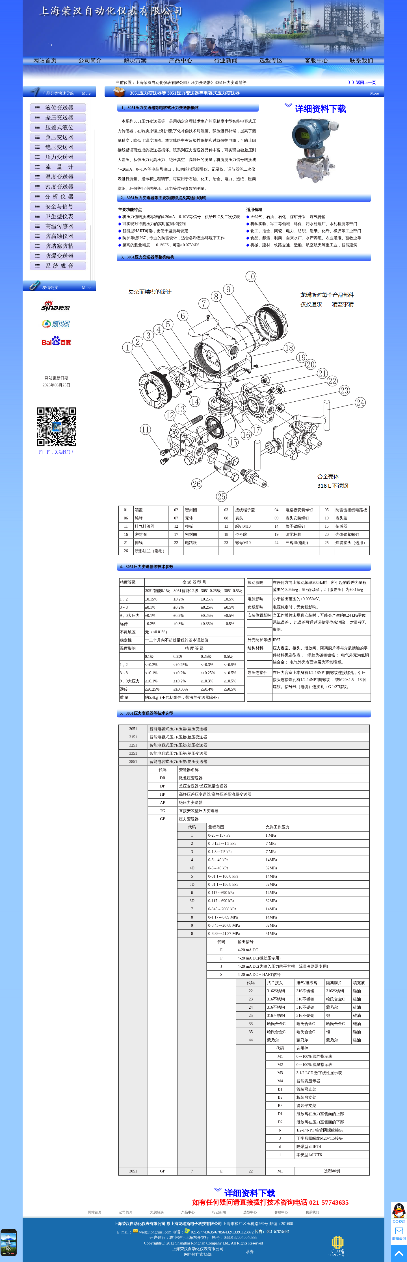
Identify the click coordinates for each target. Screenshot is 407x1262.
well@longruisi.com (155, 1232)
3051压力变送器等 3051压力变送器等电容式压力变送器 (185, 93)
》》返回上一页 (362, 82)
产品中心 (188, 1212)
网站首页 (94, 1212)
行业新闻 (219, 1212)
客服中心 (281, 1212)
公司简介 (126, 1212)
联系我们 (312, 1212)
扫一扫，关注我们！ (56, 452)
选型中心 (250, 1212)
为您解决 (157, 1212)
